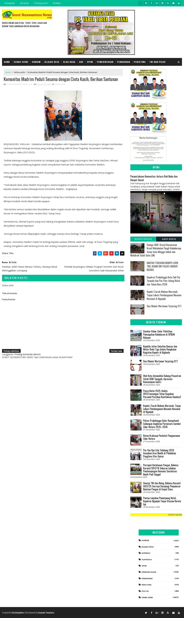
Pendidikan (123, 61)
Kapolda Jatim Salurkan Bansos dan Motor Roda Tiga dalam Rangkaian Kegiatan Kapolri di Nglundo (160, 349)
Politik (145, 591)
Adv (81, 61)
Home (7, 61)
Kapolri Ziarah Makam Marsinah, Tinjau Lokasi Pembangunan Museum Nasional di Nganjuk (164, 295)
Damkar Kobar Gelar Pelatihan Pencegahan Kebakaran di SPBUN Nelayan (159, 334)
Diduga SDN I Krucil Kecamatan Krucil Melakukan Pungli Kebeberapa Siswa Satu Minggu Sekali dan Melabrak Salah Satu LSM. (155, 250)
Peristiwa (140, 61)
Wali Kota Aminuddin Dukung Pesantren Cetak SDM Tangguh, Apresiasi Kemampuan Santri (162, 379)
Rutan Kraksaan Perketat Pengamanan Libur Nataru (161, 437)
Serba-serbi (19, 72)
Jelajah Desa (51, 61)
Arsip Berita (169, 239)
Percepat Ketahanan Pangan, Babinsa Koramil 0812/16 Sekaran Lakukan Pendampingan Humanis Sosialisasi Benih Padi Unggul (160, 469)
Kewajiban (10, 3)
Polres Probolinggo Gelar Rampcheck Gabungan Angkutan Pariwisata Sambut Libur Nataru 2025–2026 (162, 424)
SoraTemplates (18, 612)
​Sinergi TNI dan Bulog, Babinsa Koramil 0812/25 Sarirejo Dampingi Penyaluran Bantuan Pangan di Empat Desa (162, 486)
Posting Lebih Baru (11, 350)
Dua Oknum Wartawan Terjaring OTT (164, 306)
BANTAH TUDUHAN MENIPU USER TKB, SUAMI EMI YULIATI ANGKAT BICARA (162, 266)
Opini (90, 61)
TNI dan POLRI (157, 61)
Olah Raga (69, 61)
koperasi (146, 553)
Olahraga (147, 559)
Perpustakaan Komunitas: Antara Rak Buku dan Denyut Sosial (154, 178)
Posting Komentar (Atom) (27, 354)
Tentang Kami (41, 3)
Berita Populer (143, 239)
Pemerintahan (105, 61)
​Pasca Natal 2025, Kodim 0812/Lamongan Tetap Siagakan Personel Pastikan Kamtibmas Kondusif (162, 394)
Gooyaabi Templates (46, 612)
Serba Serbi (21, 61)
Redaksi (57, 3)
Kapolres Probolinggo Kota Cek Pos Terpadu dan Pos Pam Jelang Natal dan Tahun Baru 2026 (163, 280)
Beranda (24, 3)
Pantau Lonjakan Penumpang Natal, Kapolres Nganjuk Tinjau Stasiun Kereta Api (162, 501)
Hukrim (36, 61)
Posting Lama (116, 350)
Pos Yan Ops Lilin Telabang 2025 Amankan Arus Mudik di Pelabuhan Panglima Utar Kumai (159, 453)
